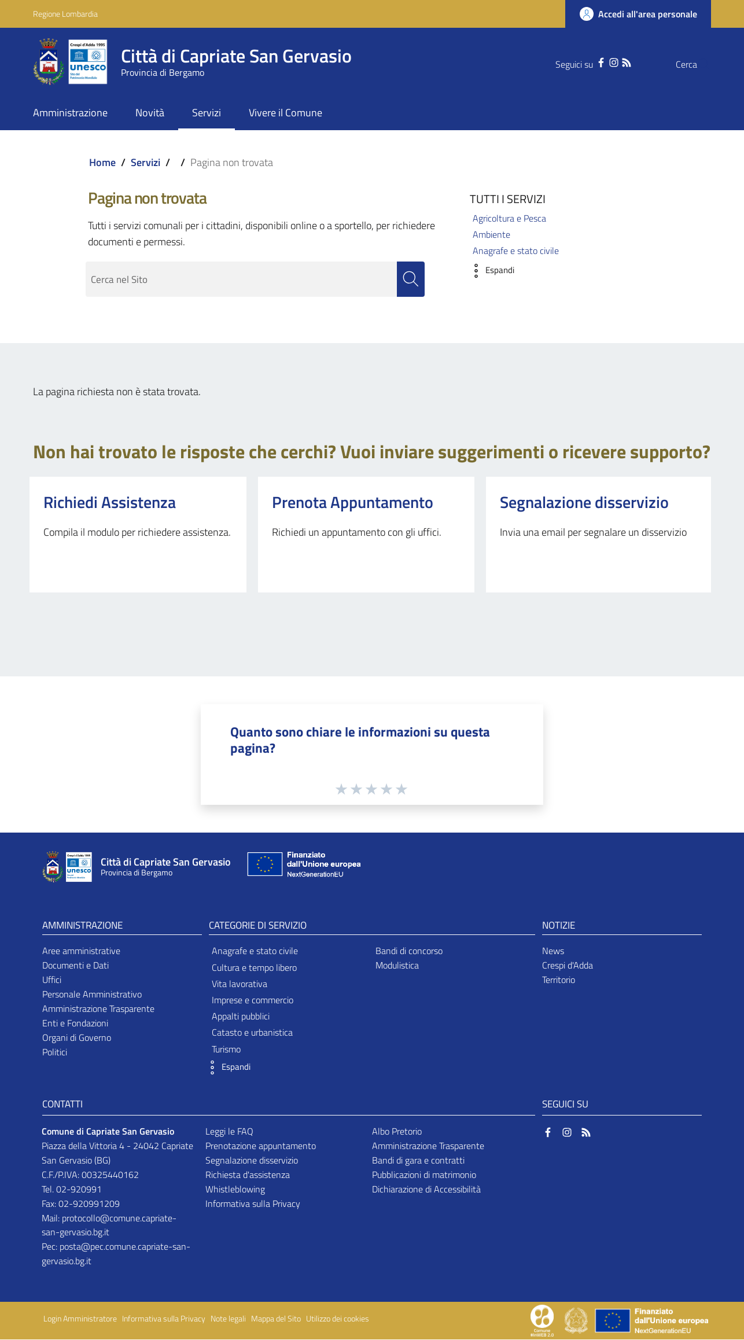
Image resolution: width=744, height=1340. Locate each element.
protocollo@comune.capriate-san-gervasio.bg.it (109, 1225)
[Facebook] (578, 61)
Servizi (145, 162)
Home (102, 162)
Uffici (51, 980)
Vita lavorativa (239, 984)
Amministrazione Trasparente (98, 1008)
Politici (54, 1052)
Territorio (558, 980)
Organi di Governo (76, 1037)
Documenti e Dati (75, 966)
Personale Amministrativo (92, 995)
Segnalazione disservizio (584, 501)
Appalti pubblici (241, 1017)
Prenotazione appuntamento (260, 1146)
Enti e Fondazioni (75, 1023)
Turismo (226, 1049)
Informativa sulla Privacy (252, 1203)
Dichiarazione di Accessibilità (426, 1189)
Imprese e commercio (252, 1000)
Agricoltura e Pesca (509, 218)
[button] (489, 271)
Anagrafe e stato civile (516, 250)
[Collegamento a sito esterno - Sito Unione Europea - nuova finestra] (302, 867)
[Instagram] (590, 61)
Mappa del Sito (276, 1319)
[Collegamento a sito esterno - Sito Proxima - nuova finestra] (542, 1320)
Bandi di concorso (409, 951)
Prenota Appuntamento (352, 501)
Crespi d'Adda (567, 966)
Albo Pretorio (397, 1132)
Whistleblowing (235, 1189)
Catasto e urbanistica (252, 1033)
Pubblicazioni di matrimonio (424, 1174)
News (553, 951)
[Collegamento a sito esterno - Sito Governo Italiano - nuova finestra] (577, 1320)
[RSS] (603, 61)
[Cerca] (697, 64)
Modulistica (397, 966)
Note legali (228, 1319)
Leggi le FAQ (229, 1132)
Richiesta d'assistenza (247, 1174)
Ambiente (491, 234)
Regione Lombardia (65, 14)
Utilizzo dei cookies (337, 1319)
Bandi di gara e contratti (418, 1161)
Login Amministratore (80, 1319)
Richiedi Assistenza (109, 501)
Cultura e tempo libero (254, 967)
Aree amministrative (81, 951)
